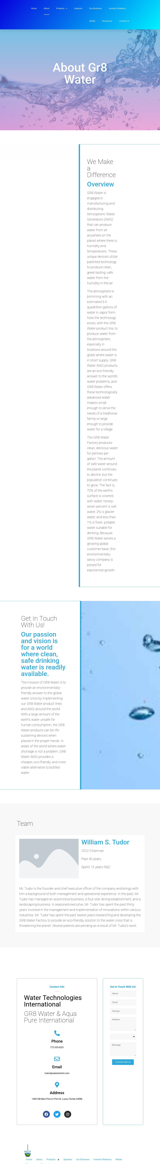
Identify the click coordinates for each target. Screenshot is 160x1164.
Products (61, 8)
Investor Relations (117, 8)
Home (34, 8)
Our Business (95, 8)
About (46, 8)
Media (92, 21)
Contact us (124, 21)
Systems (78, 8)
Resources (107, 21)
